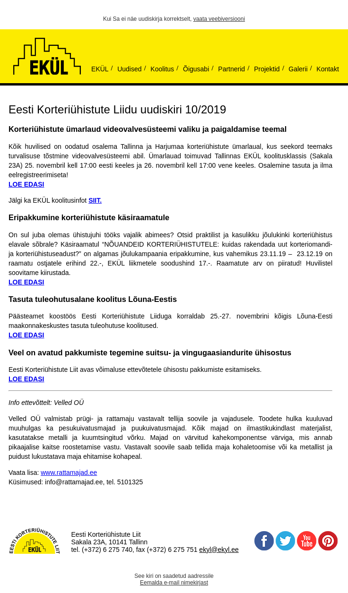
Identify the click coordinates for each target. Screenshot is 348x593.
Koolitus (162, 69)
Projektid (266, 69)
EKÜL (100, 69)
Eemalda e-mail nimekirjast (174, 582)
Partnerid (231, 69)
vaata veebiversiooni (219, 19)
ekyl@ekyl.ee (218, 549)
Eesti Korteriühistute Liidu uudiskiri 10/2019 (117, 109)
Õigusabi (196, 69)
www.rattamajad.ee (69, 472)
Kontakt (327, 69)
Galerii (297, 69)
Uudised (129, 69)
